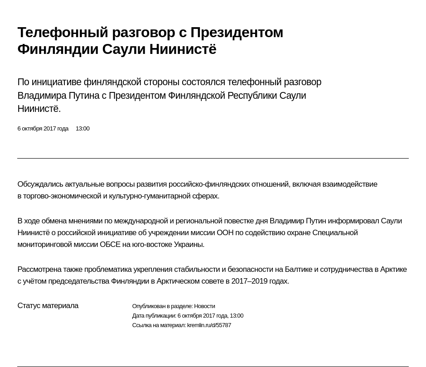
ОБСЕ (110, 244)
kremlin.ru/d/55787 (209, 325)
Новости (204, 306)
